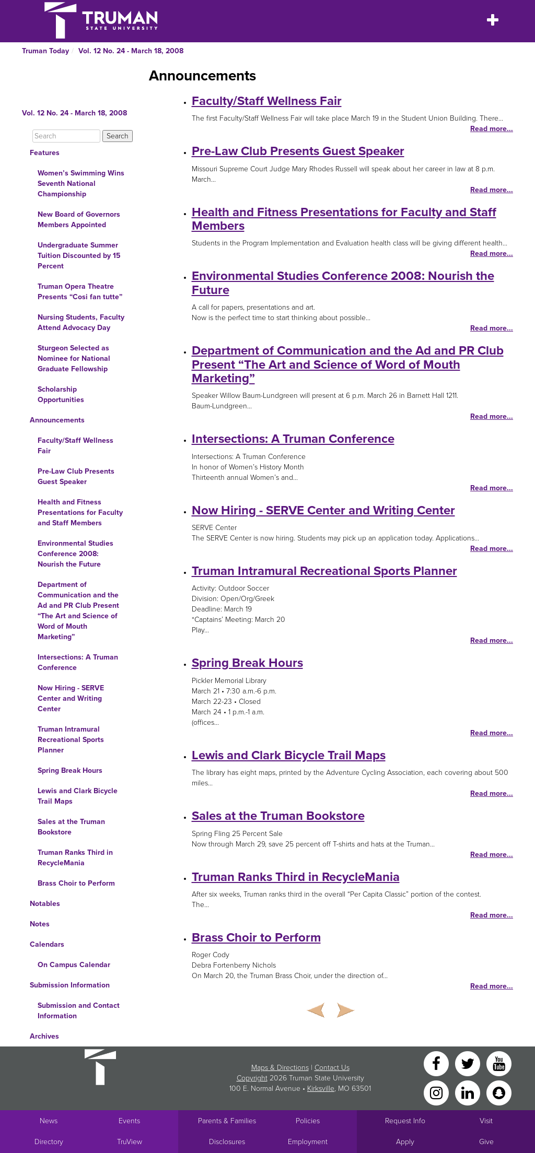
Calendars (47, 944)
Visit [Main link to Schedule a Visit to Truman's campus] (486, 1120)
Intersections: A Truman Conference (78, 662)
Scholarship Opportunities (61, 394)
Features (45, 152)
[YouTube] (499, 1062)
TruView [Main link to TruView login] (129, 1141)
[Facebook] (437, 1062)
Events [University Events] (129, 1120)
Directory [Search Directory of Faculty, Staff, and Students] (48, 1141)
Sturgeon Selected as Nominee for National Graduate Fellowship (74, 358)
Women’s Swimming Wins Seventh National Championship (81, 183)
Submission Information (70, 985)
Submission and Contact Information (79, 1010)
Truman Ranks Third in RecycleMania (75, 857)
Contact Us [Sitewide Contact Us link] (332, 1067)
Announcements (57, 420)
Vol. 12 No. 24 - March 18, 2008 (130, 50)
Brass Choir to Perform (76, 883)
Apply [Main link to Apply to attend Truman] (405, 1141)
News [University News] (48, 1120)
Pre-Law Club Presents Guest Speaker (76, 476)
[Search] (66, 136)
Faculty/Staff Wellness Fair (75, 445)
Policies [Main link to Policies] (308, 1120)
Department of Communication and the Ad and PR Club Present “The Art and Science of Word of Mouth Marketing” (78, 610)
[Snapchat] (499, 1092)
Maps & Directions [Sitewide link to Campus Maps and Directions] (280, 1067)
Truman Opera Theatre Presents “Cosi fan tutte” (80, 291)
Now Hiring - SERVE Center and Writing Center (71, 698)
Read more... (491, 128)
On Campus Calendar (74, 964)
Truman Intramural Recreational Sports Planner (71, 740)
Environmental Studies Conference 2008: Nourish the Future (75, 554)
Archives (44, 1036)
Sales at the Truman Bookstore (71, 827)
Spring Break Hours (70, 770)
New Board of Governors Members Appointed (79, 219)
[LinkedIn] (468, 1092)
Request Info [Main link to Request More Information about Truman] (405, 1120)
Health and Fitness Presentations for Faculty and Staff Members (80, 512)
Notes (40, 924)
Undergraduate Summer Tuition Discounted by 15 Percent (79, 255)
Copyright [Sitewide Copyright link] (252, 1078)
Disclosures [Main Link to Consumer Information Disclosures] (227, 1141)
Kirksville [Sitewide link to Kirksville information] (320, 1088)
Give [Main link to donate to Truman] (486, 1141)
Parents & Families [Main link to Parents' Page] (227, 1120)
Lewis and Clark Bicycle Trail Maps (78, 796)
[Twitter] (468, 1062)
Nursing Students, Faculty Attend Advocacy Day (81, 322)
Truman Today (45, 50)
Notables (45, 903)
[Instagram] (437, 1092)
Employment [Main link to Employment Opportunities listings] (308, 1141)
